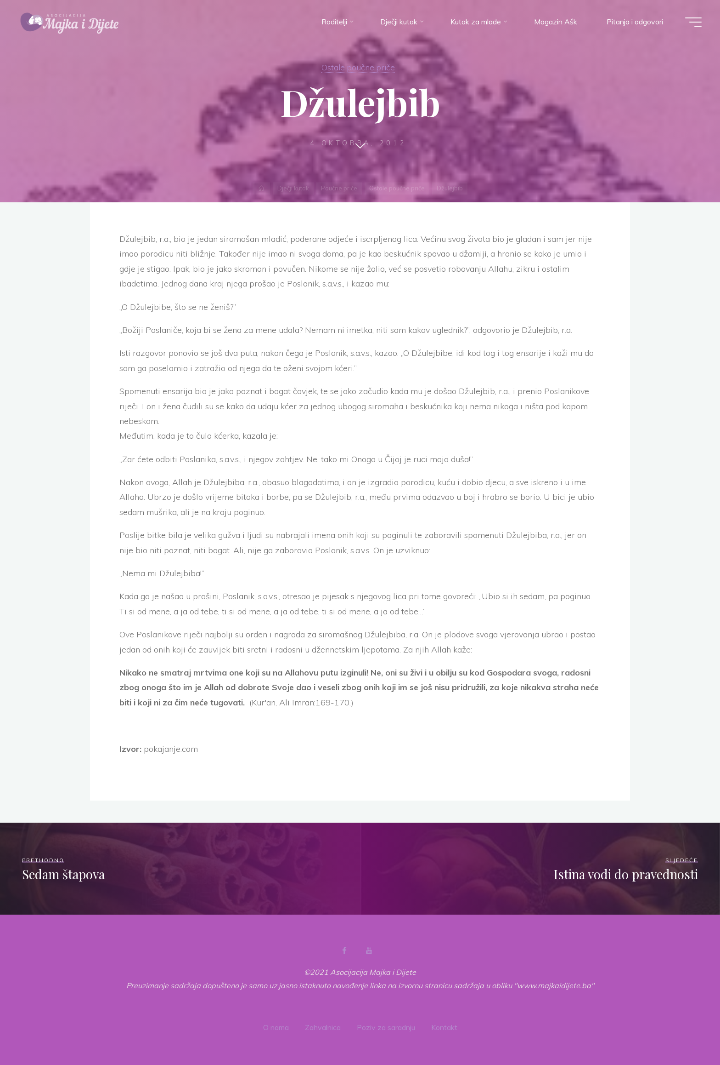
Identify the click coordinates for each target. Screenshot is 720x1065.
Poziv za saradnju (386, 1027)
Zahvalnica (323, 1027)
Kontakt (444, 1027)
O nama (276, 1027)
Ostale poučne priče (358, 67)
